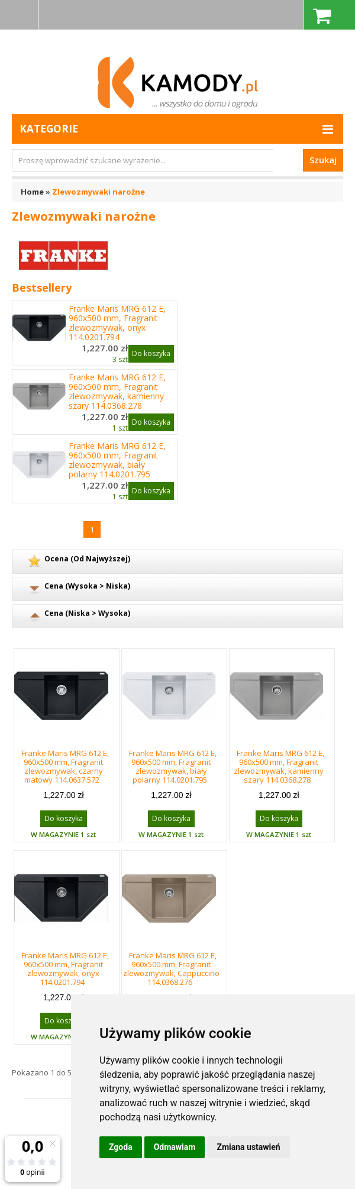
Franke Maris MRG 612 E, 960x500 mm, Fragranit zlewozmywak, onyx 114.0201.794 (117, 323)
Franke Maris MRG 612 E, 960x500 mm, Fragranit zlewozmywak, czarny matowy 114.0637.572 (65, 766)
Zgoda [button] (121, 1147)
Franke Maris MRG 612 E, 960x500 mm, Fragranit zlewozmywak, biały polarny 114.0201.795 (117, 460)
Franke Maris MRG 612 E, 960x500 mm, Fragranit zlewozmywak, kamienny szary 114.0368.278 (117, 392)
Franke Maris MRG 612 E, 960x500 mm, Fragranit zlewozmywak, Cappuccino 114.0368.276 (171, 968)
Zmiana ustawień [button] (248, 1147)
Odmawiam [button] (175, 1147)
